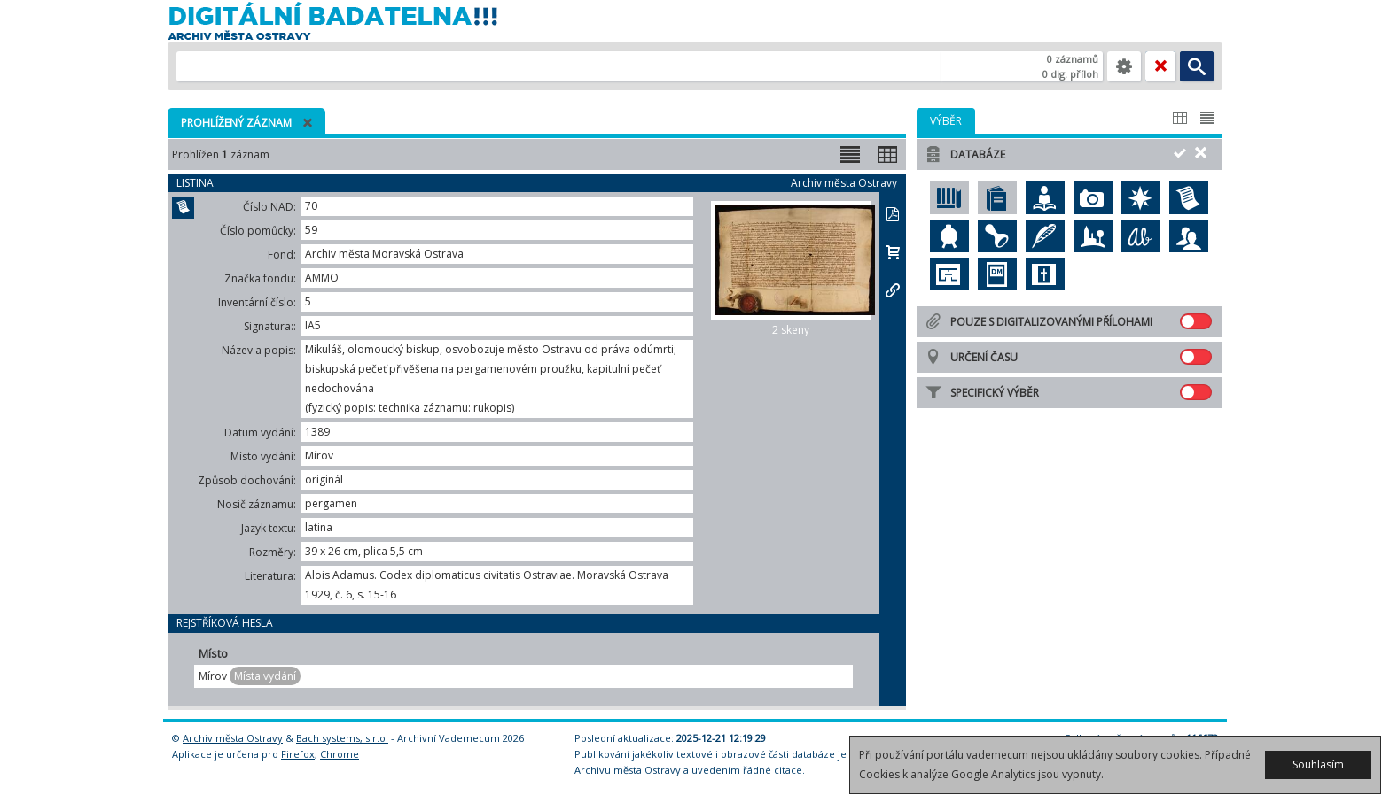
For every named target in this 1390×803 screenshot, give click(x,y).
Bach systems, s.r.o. (342, 738)
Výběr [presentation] (946, 120)
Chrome (339, 754)
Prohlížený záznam (236, 122)
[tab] (946, 121)
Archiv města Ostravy (233, 738)
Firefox (298, 754)
